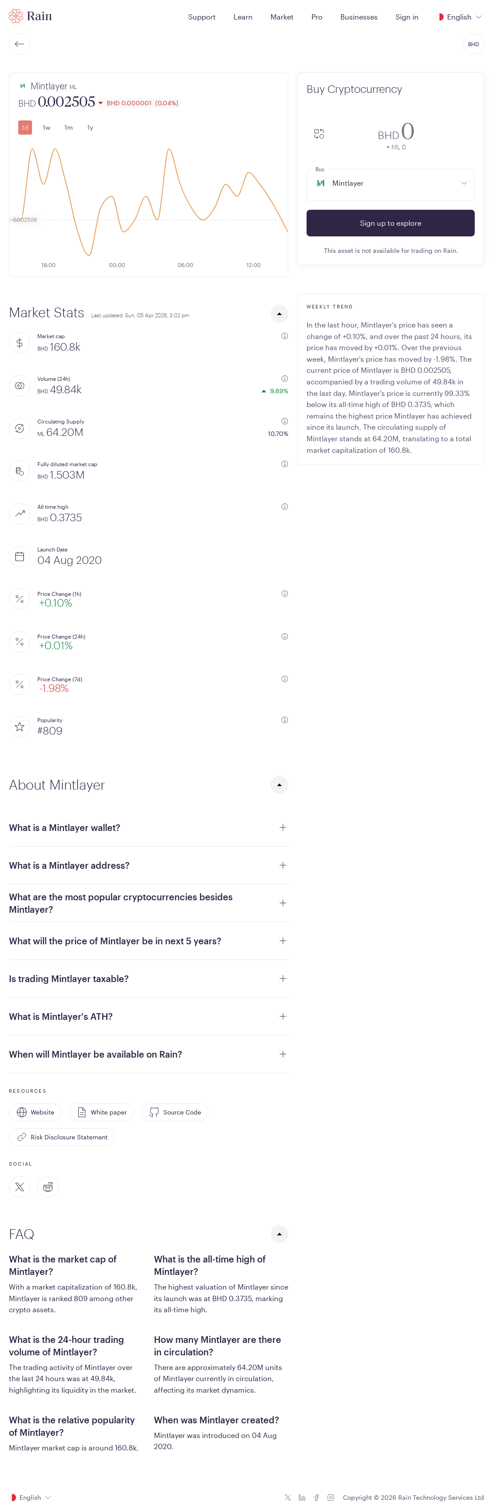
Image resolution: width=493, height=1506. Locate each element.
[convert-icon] (319, 134)
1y (90, 127)
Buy (319, 169)
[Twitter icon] (287, 1497)
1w (46, 127)
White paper (102, 1112)
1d (25, 127)
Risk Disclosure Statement (62, 1137)
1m (69, 127)
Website (35, 1112)
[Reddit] (48, 1187)
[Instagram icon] (330, 1497)
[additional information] (284, 336)
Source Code (175, 1112)
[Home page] (30, 16)
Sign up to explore (390, 223)
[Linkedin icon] (302, 1497)
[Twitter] (19, 1187)
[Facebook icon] (316, 1497)
